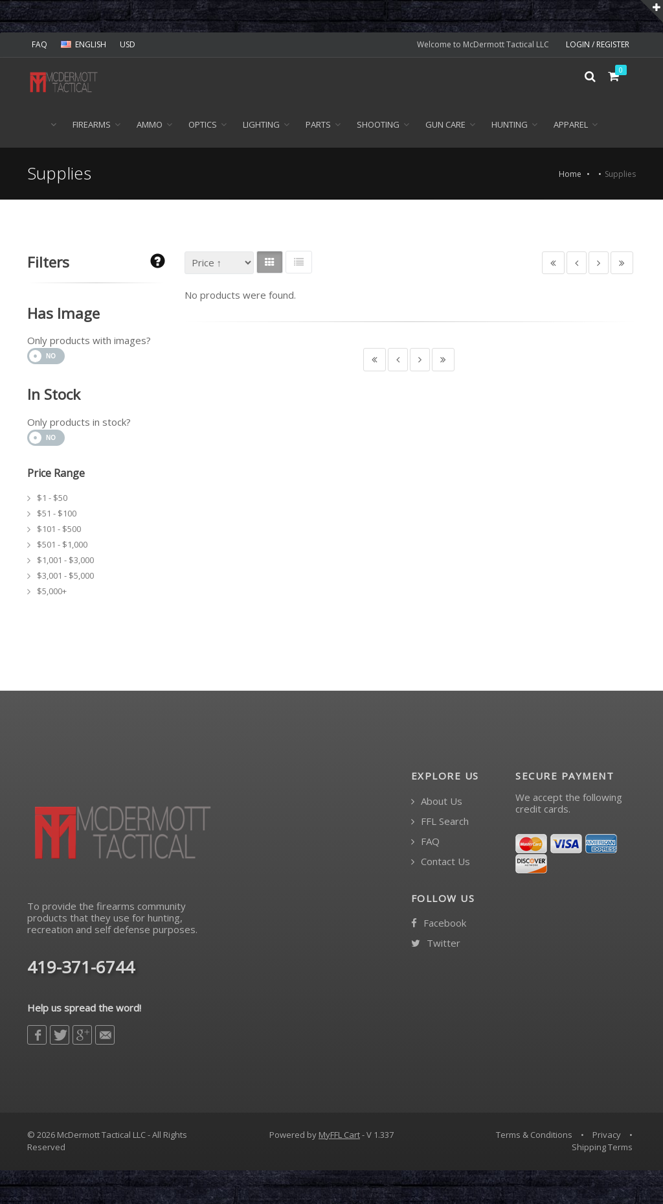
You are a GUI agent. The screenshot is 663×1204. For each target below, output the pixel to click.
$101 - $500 (59, 530)
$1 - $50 (52, 499)
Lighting (261, 126)
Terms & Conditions (534, 1136)
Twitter (435, 944)
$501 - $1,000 (62, 545)
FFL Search (440, 822)
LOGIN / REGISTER (597, 44)
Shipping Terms (602, 1148)
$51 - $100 (56, 514)
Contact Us (440, 863)
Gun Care (445, 126)
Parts (318, 126)
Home (570, 175)
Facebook (438, 924)
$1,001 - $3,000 (65, 561)
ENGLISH (83, 44)
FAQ (39, 44)
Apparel (571, 126)
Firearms (92, 126)
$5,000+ (52, 592)
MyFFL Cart (339, 1136)
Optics (202, 126)
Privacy (606, 1136)
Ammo (150, 126)
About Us (436, 802)
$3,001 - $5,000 (65, 577)
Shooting (378, 126)
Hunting (509, 126)
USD (127, 44)
